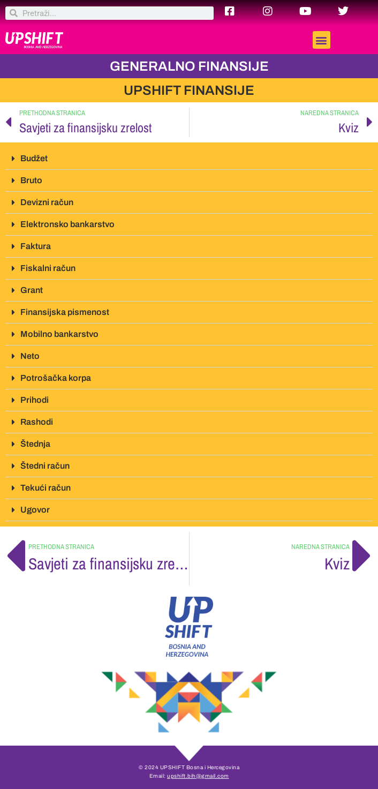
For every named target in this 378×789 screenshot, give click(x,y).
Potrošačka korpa (55, 377)
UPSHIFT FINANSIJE (189, 90)
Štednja (35, 443)
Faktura (35, 246)
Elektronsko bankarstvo (67, 224)
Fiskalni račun (47, 268)
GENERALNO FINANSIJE (189, 66)
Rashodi (36, 421)
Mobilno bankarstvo (59, 334)
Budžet (34, 158)
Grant (31, 290)
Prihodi (34, 399)
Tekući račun (45, 487)
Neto (30, 355)
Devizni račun (46, 202)
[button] (321, 40)
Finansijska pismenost (64, 312)
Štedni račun (45, 465)
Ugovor (35, 509)
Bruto (31, 180)
